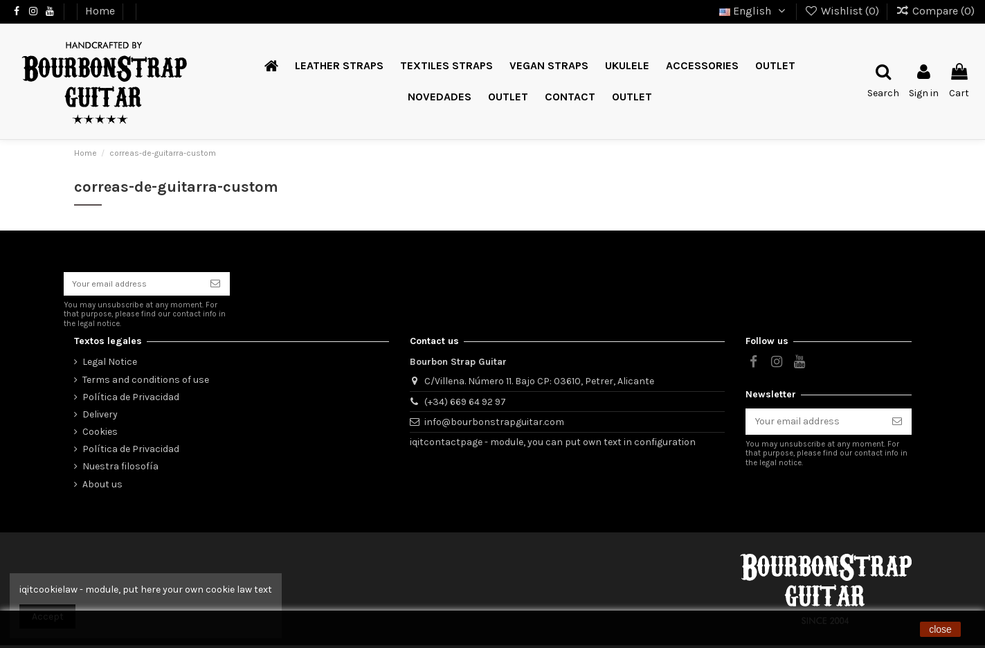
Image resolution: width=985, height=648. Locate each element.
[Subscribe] (215, 285)
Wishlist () (843, 10)
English (753, 10)
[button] (508, 97)
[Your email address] (132, 285)
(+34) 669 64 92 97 (465, 405)
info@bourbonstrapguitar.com (494, 425)
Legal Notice (109, 364)
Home (101, 10)
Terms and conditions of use (145, 382)
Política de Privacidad (130, 400)
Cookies (100, 434)
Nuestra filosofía (120, 469)
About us (102, 487)
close (940, 629)
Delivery (100, 417)
